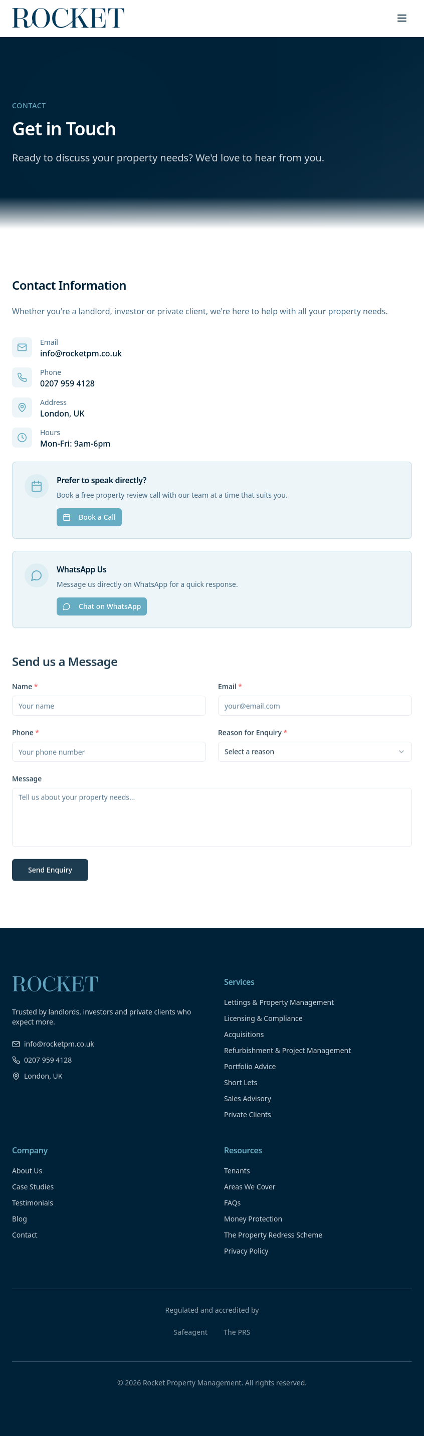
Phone (25, 738)
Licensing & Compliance (263, 1018)
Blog (19, 1218)
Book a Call (89, 517)
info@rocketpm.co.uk (81, 353)
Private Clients (247, 1114)
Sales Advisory (247, 1098)
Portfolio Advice (250, 1066)
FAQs (232, 1202)
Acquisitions (244, 1034)
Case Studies (33, 1186)
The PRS (237, 1332)
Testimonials (32, 1202)
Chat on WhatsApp (102, 606)
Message (27, 784)
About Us (27, 1170)
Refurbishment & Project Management (287, 1050)
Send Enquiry (50, 876)
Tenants (237, 1170)
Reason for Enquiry (252, 738)
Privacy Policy (246, 1251)
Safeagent (190, 1332)
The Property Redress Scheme (273, 1235)
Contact (25, 1235)
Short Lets (240, 1082)
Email (230, 692)
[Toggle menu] (402, 18)
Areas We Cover (250, 1186)
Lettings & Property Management (279, 1002)
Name (25, 692)
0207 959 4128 (67, 383)
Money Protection (253, 1218)
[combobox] (315, 758)
